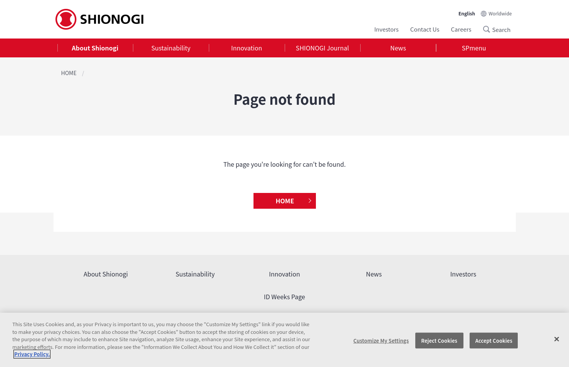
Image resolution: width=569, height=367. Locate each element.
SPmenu (474, 47)
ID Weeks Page (284, 296)
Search (489, 29)
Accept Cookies (493, 340)
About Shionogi (95, 47)
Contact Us (425, 29)
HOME (69, 73)
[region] (284, 340)
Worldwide (500, 13)
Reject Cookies (439, 340)
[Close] (556, 338)
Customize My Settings (381, 340)
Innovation (246, 47)
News (398, 47)
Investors (386, 29)
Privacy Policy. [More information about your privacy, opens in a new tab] (32, 354)
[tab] (95, 48)
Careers (461, 29)
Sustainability (171, 47)
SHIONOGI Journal (322, 47)
